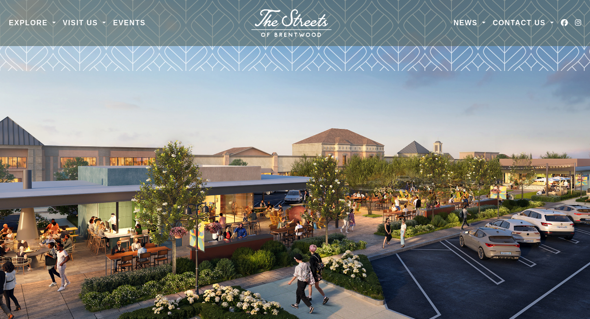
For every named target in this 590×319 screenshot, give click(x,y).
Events (129, 23)
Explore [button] (29, 23)
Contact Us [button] (520, 23)
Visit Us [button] (82, 23)
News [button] (467, 23)
